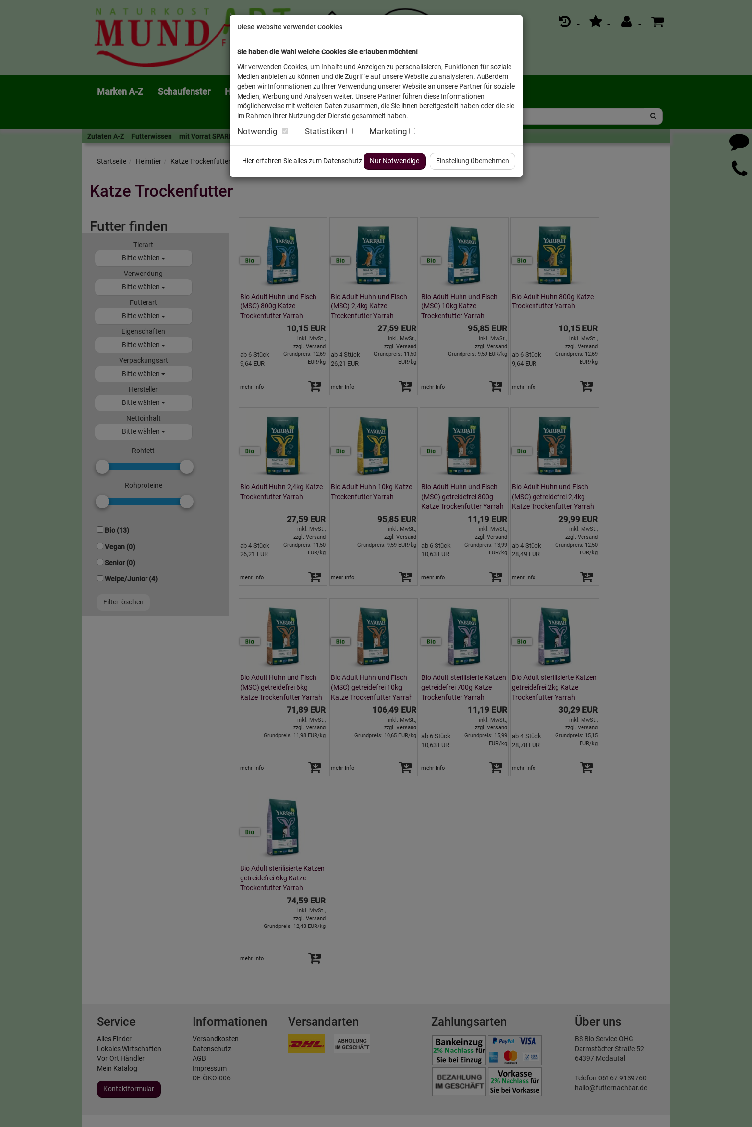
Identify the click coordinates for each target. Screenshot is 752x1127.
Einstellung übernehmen (472, 161)
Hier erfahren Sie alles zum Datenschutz (302, 161)
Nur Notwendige (394, 161)
